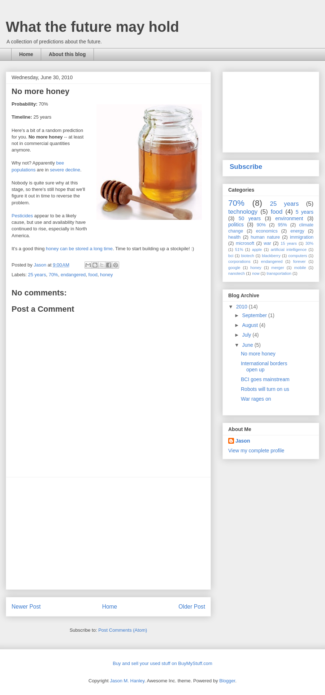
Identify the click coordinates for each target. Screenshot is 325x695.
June (248, 345)
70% (53, 274)
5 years (304, 212)
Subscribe (246, 166)
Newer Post (26, 607)
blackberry (271, 255)
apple (257, 249)
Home (26, 54)
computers (297, 255)
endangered (73, 274)
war (267, 243)
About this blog (67, 54)
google (234, 267)
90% (261, 224)
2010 (242, 307)
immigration (301, 237)
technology (242, 211)
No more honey (258, 354)
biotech (247, 255)
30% (309, 243)
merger (277, 267)
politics (236, 224)
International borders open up (264, 366)
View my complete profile (256, 450)
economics (267, 231)
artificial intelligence (289, 249)
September (255, 315)
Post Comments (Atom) (122, 630)
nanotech (236, 273)
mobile (300, 267)
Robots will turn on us (265, 389)
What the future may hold (92, 27)
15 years (289, 243)
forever (299, 261)
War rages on (256, 399)
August (250, 325)
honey (106, 274)
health (234, 237)
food (93, 274)
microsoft (245, 243)
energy (297, 231)
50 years (250, 218)
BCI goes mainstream (265, 379)
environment (289, 218)
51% (239, 249)
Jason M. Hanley (127, 680)
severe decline (65, 169)
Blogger (227, 680)
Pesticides (22, 215)
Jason (242, 441)
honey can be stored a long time (79, 248)
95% (282, 224)
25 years (37, 274)
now (256, 273)
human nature (265, 237)
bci (230, 255)
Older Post (191, 607)
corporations (239, 261)
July (247, 335)
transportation (278, 273)
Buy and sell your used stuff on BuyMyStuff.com (162, 663)
